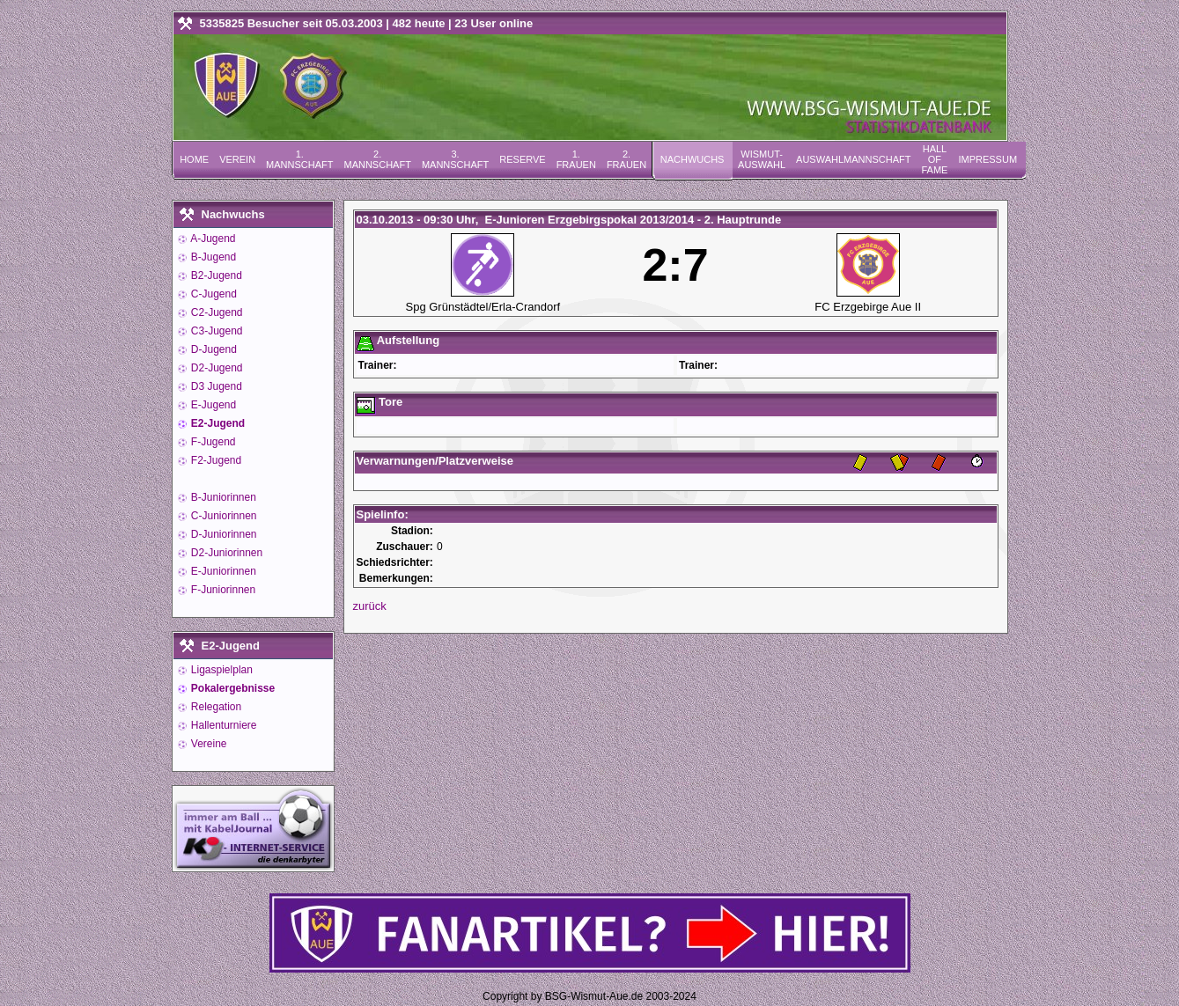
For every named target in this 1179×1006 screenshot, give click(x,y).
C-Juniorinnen (222, 516)
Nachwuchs (692, 159)
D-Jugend (212, 349)
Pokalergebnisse (232, 688)
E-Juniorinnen (222, 571)
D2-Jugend (215, 368)
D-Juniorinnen (222, 534)
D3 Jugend (215, 386)
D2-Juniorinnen (225, 553)
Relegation (215, 707)
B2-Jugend (215, 275)
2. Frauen (626, 159)
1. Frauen (576, 159)
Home (194, 159)
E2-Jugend (217, 423)
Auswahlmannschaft (853, 159)
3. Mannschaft (455, 159)
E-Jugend (212, 405)
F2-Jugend (215, 460)
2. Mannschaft (376, 159)
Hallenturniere (222, 725)
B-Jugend (212, 257)
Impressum (987, 159)
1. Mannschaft (299, 159)
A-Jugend (212, 238)
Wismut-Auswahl (761, 159)
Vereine (207, 744)
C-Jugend (212, 294)
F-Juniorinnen (222, 590)
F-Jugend (212, 442)
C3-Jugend (215, 331)
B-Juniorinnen (222, 497)
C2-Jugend (215, 312)
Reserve (522, 159)
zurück (370, 606)
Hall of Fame (934, 159)
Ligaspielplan (220, 670)
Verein (237, 159)
